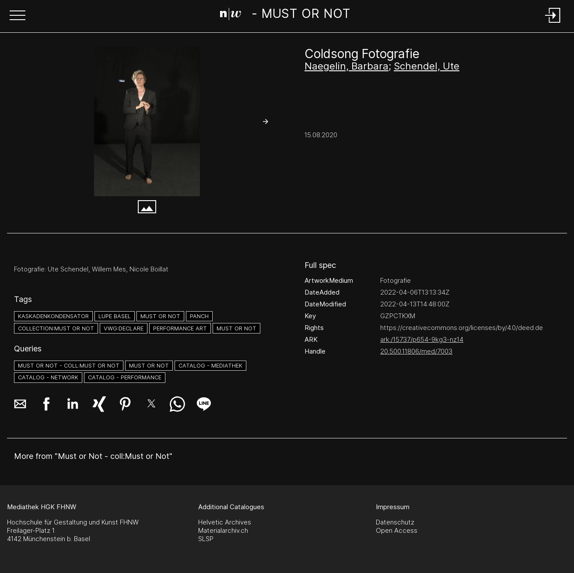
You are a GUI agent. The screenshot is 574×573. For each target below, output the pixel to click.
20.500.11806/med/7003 (416, 351)
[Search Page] (285, 15)
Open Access (396, 530)
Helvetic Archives (224, 522)
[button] (17, 16)
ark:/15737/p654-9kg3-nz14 (421, 339)
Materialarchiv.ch (223, 530)
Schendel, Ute (426, 66)
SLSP (206, 539)
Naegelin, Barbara (346, 66)
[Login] (553, 23)
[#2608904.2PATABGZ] (147, 121)
